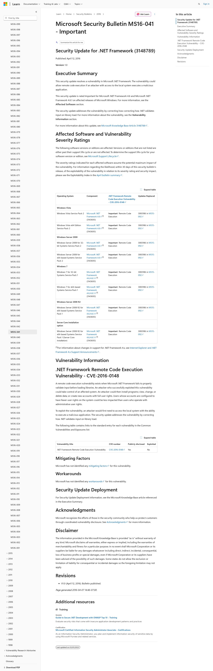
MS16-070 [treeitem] (15, 170)
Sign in (206, 3)
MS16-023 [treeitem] (15, 418)
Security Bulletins (84, 14)
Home (68, 14)
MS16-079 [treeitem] (15, 121)
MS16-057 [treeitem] (15, 240)
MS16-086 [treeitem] (15, 84)
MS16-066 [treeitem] (15, 192)
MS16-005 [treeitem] (15, 516)
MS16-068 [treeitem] (15, 181)
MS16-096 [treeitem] (15, 30)
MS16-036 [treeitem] (15, 348)
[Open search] (199, 4)
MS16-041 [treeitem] (15, 321)
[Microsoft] (5, 4)
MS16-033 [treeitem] (15, 364)
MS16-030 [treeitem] (15, 381)
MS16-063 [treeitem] (15, 208)
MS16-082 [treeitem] (15, 105)
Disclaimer (182, 57)
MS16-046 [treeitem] (15, 300)
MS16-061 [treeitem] (15, 219)
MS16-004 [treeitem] (15, 521)
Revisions (181, 61)
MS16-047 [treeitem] (15, 294)
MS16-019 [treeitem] (15, 440)
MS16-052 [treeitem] (15, 267)
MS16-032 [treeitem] (15, 370)
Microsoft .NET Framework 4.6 (93, 215)
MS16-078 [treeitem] (15, 127)
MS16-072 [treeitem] (15, 159)
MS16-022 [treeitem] (15, 424)
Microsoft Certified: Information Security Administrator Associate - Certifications (93, 630)
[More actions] (154, 14)
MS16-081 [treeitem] (15, 111)
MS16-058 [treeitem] (15, 235)
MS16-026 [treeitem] (15, 402)
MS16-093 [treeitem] (15, 46)
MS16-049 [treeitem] (15, 283)
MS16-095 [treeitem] (15, 35)
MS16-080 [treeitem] (15, 116)
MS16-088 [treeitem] (15, 73)
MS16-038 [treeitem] (15, 337)
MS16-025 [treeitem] (15, 408)
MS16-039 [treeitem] (15, 332)
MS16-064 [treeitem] (15, 202)
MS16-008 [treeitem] (15, 499)
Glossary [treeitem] (10, 651)
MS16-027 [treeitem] (15, 397)
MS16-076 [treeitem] (15, 138)
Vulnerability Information (188, 36)
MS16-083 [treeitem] (15, 100)
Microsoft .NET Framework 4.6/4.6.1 (93, 275)
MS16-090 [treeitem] (15, 62)
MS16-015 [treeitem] (15, 462)
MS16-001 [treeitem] (15, 537)
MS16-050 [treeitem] (15, 278)
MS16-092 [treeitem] (15, 51)
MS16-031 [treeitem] (15, 375)
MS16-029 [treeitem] (15, 386)
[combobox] (20, 18)
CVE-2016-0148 (116, 449)
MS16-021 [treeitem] (15, 429)
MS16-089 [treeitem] (15, 67)
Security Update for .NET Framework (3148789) (188, 21)
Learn (58, 14)
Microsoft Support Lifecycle (102, 156)
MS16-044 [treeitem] (15, 310)
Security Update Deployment (190, 49)
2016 (99, 14)
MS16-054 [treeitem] (15, 256)
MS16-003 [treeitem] (15, 526)
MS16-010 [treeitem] (15, 489)
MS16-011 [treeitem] (15, 483)
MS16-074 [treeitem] (15, 148)
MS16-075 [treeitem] (15, 143)
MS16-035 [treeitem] (15, 354)
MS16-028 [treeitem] (15, 391)
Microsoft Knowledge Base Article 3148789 (123, 125)
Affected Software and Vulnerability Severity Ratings (190, 31)
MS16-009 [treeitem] (15, 494)
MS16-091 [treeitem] (15, 57)
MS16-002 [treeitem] (15, 532)
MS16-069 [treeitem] (15, 175)
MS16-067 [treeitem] (15, 186)
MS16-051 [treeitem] (15, 273)
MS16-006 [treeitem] (15, 510)
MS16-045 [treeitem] (15, 305)
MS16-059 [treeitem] (15, 229)
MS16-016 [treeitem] (15, 456)
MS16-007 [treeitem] (15, 505)
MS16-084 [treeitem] (15, 94)
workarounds (95, 481)
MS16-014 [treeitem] (15, 467)
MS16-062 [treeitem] (15, 213)
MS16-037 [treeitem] (15, 343)
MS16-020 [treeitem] (15, 435)
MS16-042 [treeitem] (15, 316)
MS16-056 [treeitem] (15, 246)
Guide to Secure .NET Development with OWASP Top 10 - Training (86, 617)
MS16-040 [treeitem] (15, 327)
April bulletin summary (108, 175)
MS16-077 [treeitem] (15, 132)
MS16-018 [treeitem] (15, 445)
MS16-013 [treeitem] (15, 472)
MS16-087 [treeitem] (15, 78)
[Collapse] (36, 11)
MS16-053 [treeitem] (15, 262)
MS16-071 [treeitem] (15, 165)
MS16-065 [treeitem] (15, 197)
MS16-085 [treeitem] (15, 89)
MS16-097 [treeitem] (15, 24)
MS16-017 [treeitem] (15, 451)
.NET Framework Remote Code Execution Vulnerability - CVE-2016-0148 (191, 43)
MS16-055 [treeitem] (15, 251)
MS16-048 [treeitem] (15, 289)
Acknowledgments (116, 522)
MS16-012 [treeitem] (15, 478)
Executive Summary (186, 26)
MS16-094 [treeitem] (15, 40)
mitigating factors (98, 465)
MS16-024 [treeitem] (15, 413)
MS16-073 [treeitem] (15, 154)
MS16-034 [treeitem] (15, 359)
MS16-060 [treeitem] (15, 224)
